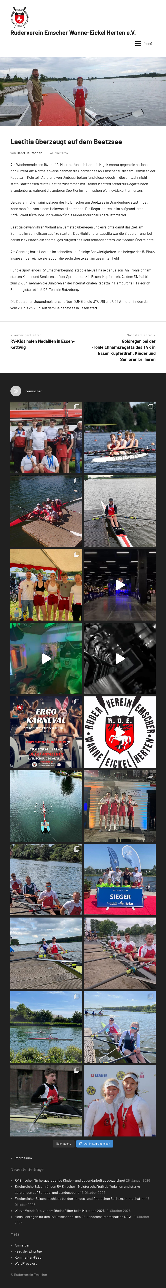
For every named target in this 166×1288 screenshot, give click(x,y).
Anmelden (22, 1245)
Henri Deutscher (29, 153)
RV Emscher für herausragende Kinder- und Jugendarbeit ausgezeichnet (70, 1180)
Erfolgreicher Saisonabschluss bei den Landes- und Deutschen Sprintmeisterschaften (80, 1198)
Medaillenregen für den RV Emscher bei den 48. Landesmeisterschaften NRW (73, 1217)
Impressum (23, 1158)
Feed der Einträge (28, 1251)
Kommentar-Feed (28, 1257)
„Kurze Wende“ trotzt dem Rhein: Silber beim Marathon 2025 (60, 1210)
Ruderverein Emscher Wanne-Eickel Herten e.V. (73, 32)
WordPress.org (26, 1263)
